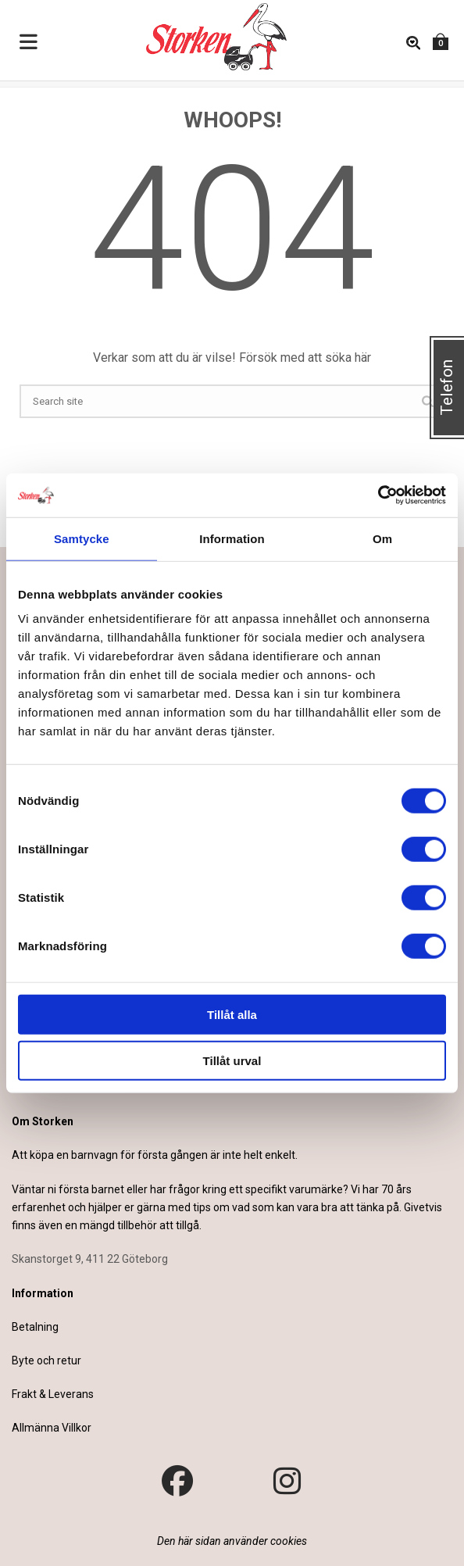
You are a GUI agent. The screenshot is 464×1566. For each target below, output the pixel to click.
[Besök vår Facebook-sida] (177, 1481)
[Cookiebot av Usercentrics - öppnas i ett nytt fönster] (377, 495)
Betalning (35, 1327)
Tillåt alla (232, 1014)
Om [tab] (382, 538)
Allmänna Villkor (51, 1427)
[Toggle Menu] (29, 43)
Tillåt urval (232, 1060)
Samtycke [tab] (81, 538)
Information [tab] (232, 538)
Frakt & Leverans (53, 1394)
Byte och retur (46, 1360)
